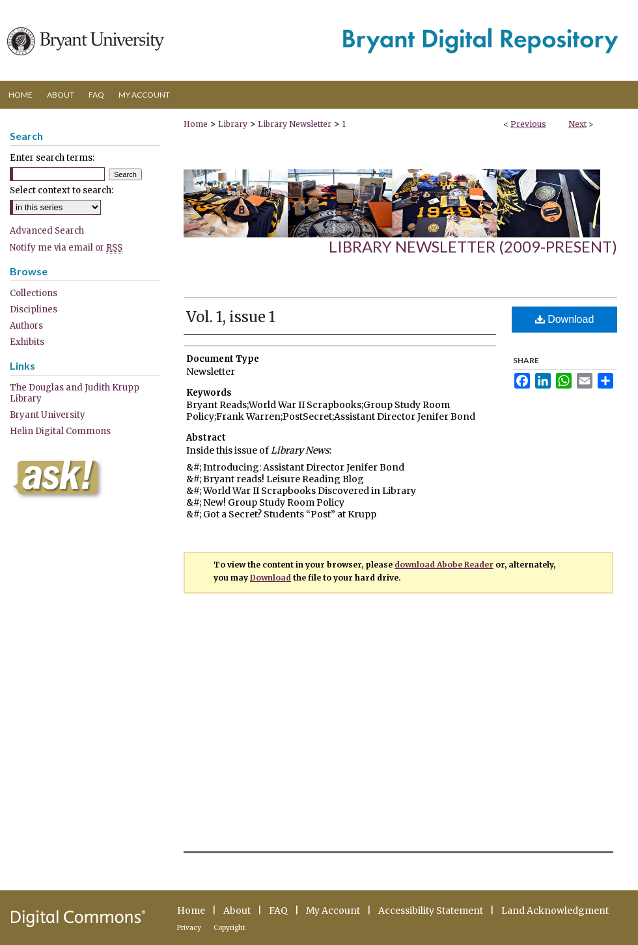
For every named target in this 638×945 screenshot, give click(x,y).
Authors (26, 325)
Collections (33, 293)
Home (196, 124)
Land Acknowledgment (555, 910)
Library (232, 124)
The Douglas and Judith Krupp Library (74, 393)
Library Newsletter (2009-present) (473, 246)
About (237, 910)
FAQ (278, 910)
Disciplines (33, 309)
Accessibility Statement (430, 910)
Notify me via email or (66, 247)
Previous (528, 124)
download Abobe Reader (444, 564)
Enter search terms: (52, 157)
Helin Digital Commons (60, 431)
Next (577, 124)
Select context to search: (61, 190)
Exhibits (27, 342)
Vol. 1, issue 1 (230, 317)
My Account (333, 910)
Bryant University (47, 414)
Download (564, 319)
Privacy (189, 928)
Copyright (229, 928)
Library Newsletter (294, 124)
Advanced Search (47, 230)
